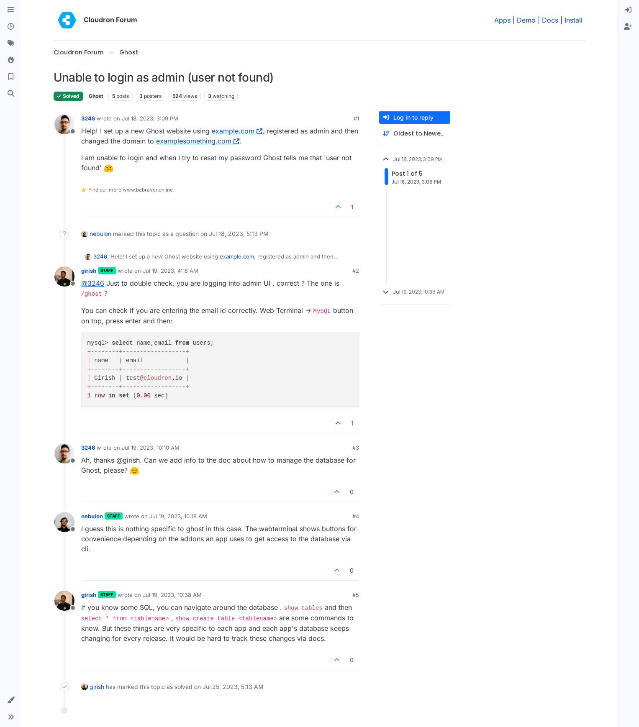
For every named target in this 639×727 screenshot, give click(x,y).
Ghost (96, 96)
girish (88, 270)
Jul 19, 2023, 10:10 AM (151, 447)
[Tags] (10, 43)
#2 (355, 270)
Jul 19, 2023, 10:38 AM (172, 594)
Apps (502, 20)
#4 (355, 516)
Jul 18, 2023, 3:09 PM (150, 118)
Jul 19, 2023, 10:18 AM (178, 516)
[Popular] (10, 60)
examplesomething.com (197, 141)
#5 (355, 594)
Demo (526, 20)
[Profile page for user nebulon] (64, 522)
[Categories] (10, 10)
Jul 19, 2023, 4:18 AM (170, 270)
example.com (237, 131)
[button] (10, 700)
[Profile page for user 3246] (64, 124)
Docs (550, 20)
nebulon (100, 233)
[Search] (10, 93)
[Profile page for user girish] (64, 276)
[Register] (628, 26)
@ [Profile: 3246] (92, 283)
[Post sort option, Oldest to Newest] (414, 133)
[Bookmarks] (10, 77)
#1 (356, 118)
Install (574, 20)
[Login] (628, 10)
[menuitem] (628, 10)
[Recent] (10, 26)
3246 (88, 118)
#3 (355, 447)
